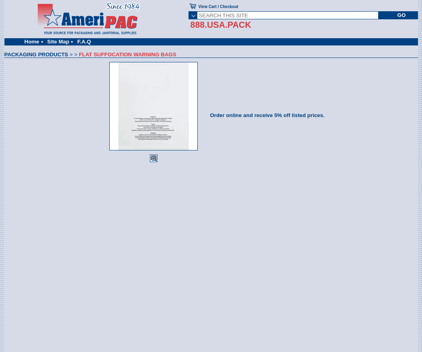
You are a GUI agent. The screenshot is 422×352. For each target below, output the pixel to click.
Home (32, 42)
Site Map (58, 42)
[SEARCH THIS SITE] (288, 15)
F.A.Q (84, 42)
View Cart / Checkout (218, 6)
